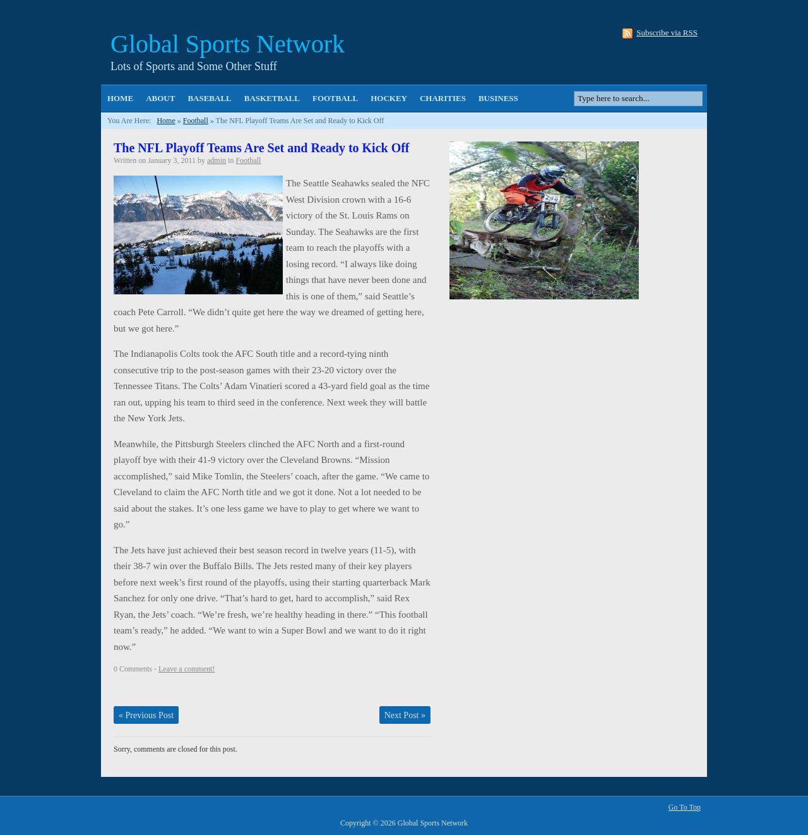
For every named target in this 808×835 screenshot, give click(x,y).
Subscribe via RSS (667, 32)
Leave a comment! (186, 668)
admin (216, 160)
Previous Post (146, 715)
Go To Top (684, 807)
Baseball (209, 98)
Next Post (404, 715)
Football (335, 98)
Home (120, 98)
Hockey (389, 98)
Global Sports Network (227, 44)
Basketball (272, 98)
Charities (443, 98)
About (160, 98)
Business (498, 98)
